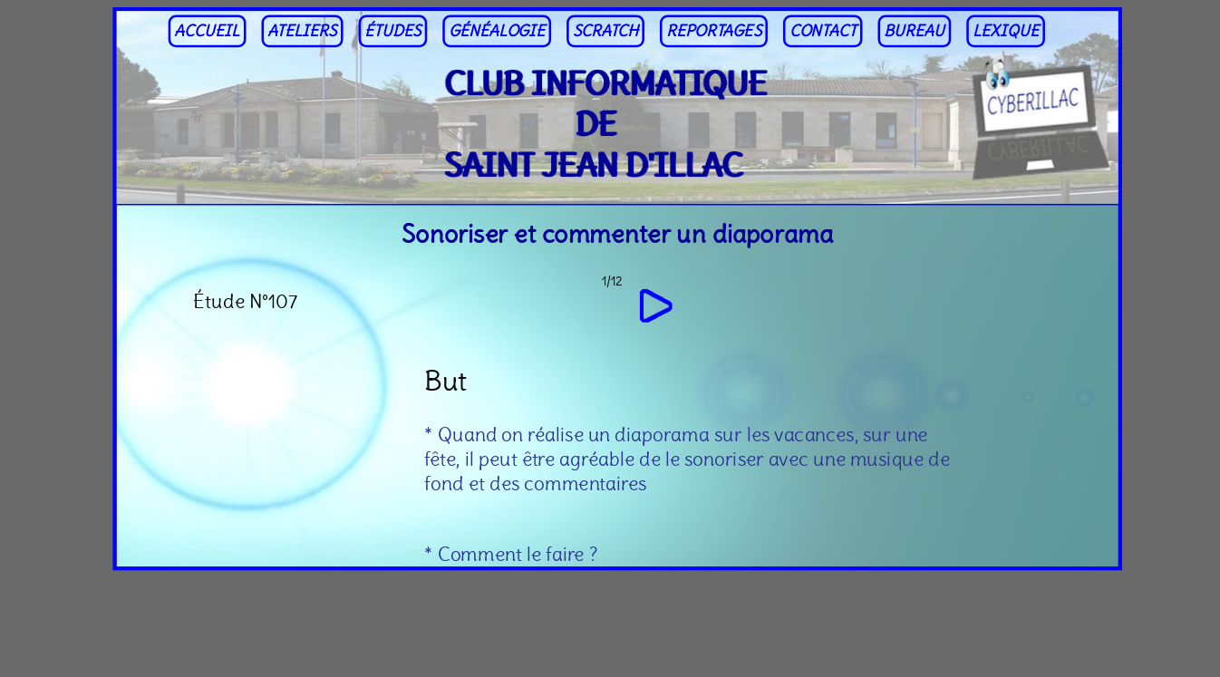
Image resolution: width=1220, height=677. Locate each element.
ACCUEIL (206, 31)
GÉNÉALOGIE (497, 31)
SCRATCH (605, 31)
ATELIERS (302, 31)
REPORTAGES (713, 31)
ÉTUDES (392, 31)
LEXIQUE (1006, 31)
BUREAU (914, 31)
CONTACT (823, 31)
